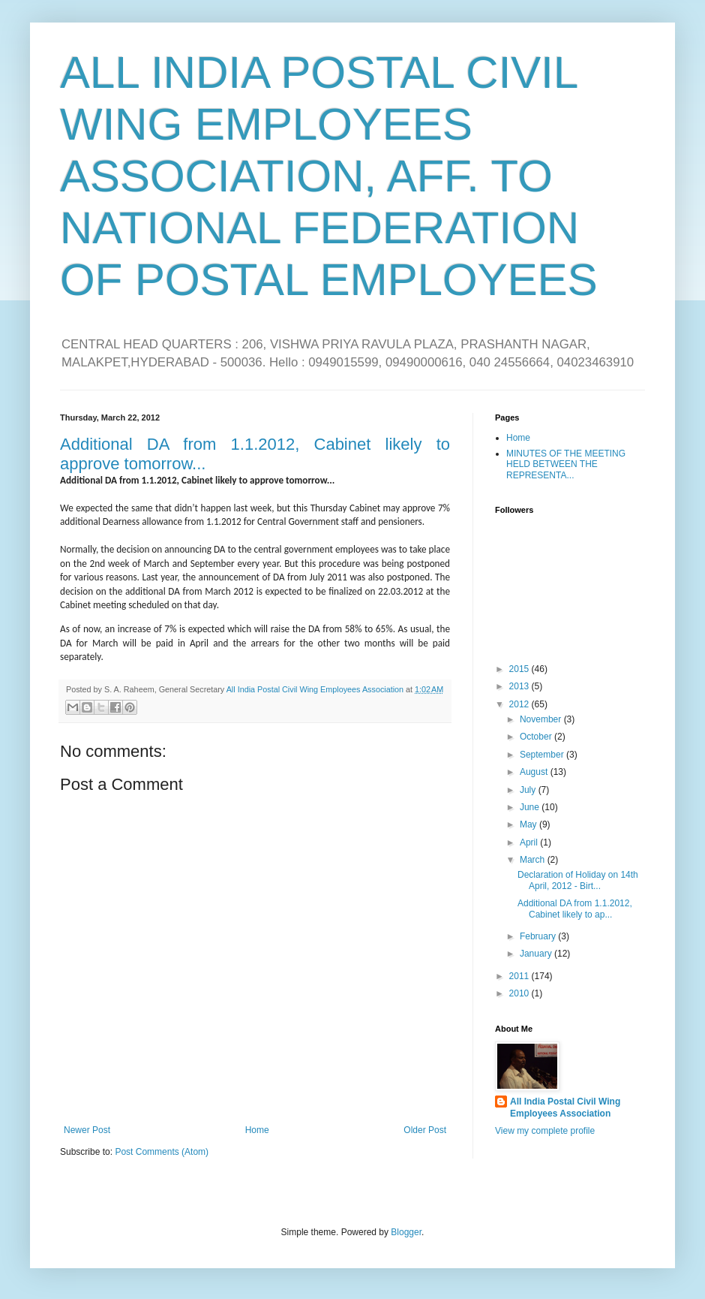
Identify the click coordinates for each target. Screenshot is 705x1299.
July (529, 790)
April (530, 842)
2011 (520, 976)
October (537, 736)
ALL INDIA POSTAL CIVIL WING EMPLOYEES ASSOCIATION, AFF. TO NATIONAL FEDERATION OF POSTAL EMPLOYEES (329, 176)
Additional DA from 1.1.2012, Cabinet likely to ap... (575, 908)
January (537, 953)
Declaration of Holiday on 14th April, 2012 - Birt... (578, 880)
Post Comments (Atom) (161, 1152)
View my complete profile (545, 1131)
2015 (520, 669)
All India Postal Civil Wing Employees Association (565, 1108)
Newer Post (87, 1130)
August (535, 772)
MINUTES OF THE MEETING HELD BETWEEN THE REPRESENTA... (566, 464)
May (529, 824)
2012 (520, 704)
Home (257, 1130)
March (534, 859)
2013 (520, 686)
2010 (520, 993)
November (542, 719)
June (531, 807)
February (539, 936)
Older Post (425, 1130)
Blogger (406, 1232)
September (543, 754)
